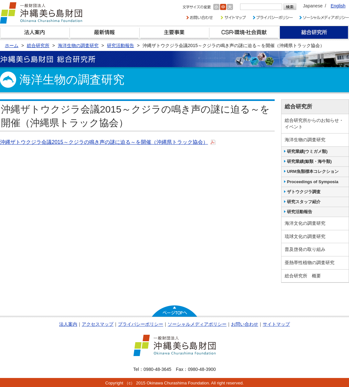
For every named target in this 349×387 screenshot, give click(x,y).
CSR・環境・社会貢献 (244, 32)
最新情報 (105, 32)
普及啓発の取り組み (305, 249)
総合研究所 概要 (303, 275)
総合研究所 (314, 32)
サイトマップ (276, 324)
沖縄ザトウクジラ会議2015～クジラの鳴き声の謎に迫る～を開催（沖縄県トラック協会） (104, 142)
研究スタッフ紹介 (304, 201)
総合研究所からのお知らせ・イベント (314, 123)
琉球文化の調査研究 (305, 236)
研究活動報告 (299, 211)
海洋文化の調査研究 (305, 223)
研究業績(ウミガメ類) (307, 151)
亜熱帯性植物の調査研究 (309, 262)
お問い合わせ (244, 324)
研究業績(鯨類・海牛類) (309, 161)
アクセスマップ (97, 324)
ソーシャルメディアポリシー (197, 324)
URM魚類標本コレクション (313, 171)
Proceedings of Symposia (312, 181)
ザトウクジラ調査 (304, 191)
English (338, 5)
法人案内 (68, 324)
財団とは (35, 32)
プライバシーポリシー (140, 324)
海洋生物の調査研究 (305, 139)
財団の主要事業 (174, 32)
